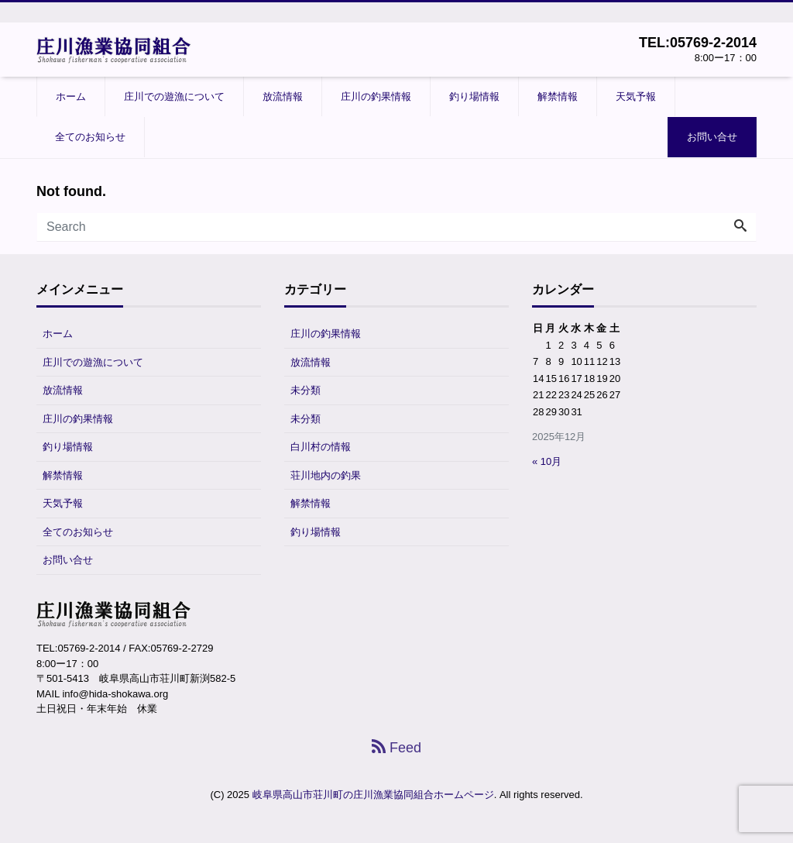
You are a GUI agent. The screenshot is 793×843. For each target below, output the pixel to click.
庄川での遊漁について (174, 96)
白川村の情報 (320, 446)
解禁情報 (557, 96)
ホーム (71, 96)
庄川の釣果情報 (376, 96)
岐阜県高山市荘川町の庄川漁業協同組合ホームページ (373, 794)
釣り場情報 (474, 96)
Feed (396, 747)
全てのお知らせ (90, 137)
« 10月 (546, 461)
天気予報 (636, 96)
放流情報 (283, 96)
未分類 (305, 390)
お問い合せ (712, 137)
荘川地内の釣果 (325, 475)
